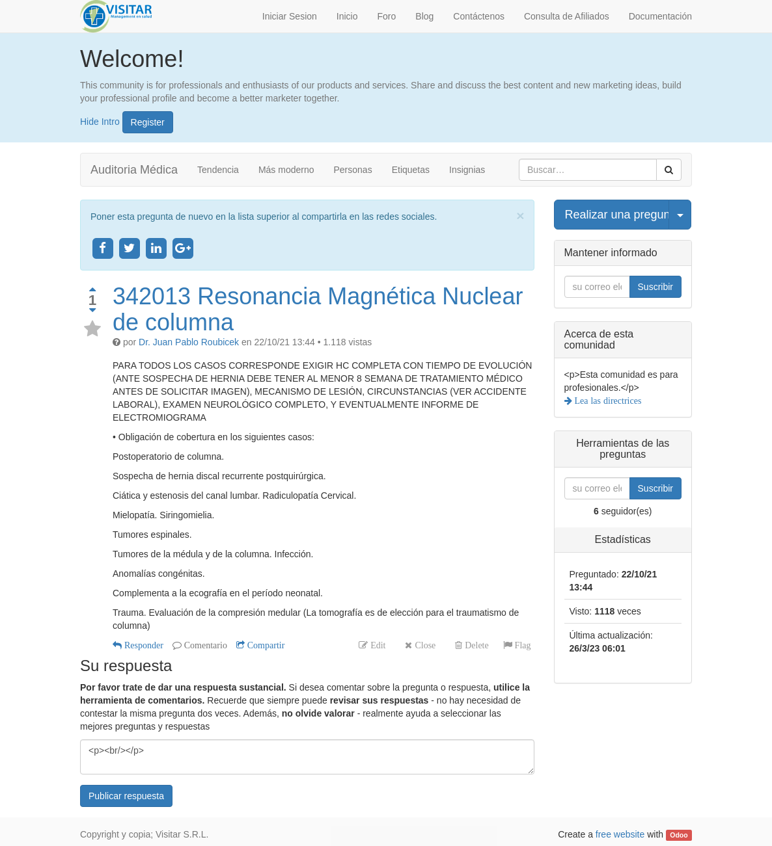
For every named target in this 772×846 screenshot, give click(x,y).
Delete (475, 645)
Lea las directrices (607, 400)
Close (423, 645)
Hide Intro (100, 121)
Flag (521, 645)
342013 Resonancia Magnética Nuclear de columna (318, 309)
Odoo (678, 835)
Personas (353, 170)
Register (148, 122)
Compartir (265, 645)
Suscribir (655, 287)
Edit (376, 645)
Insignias (467, 170)
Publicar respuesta (126, 796)
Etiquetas (411, 170)
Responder (142, 645)
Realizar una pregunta (617, 214)
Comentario (204, 645)
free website (620, 834)
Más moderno (286, 170)
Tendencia (218, 170)
